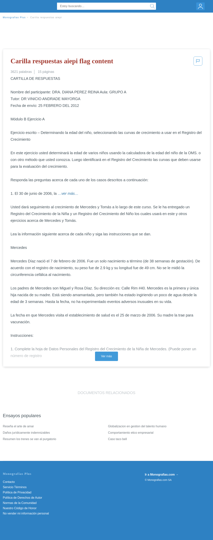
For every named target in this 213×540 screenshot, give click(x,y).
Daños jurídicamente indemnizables (26, 432)
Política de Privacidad (17, 492)
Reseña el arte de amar (18, 426)
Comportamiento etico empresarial (130, 432)
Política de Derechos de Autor (22, 497)
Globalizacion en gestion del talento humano (137, 426)
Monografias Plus (14, 17)
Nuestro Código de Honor (20, 508)
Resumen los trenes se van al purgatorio (29, 439)
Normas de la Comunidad (20, 503)
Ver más (106, 356)
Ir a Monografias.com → (162, 474)
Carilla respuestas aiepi (46, 17)
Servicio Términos (15, 487)
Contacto (9, 481)
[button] (197, 62)
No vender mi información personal (26, 513)
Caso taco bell (117, 439)
